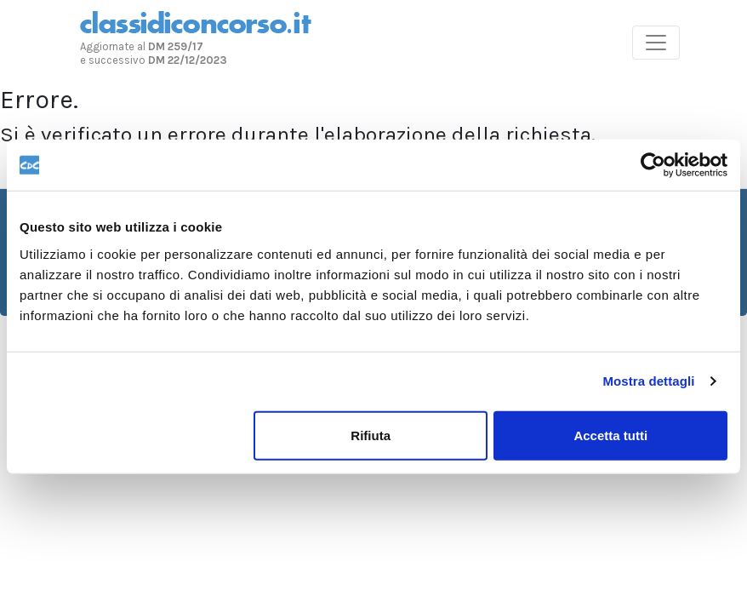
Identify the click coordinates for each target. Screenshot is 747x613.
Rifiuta (371, 434)
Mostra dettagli (648, 381)
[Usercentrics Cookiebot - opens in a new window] (653, 165)
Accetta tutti (610, 434)
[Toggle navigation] (656, 43)
